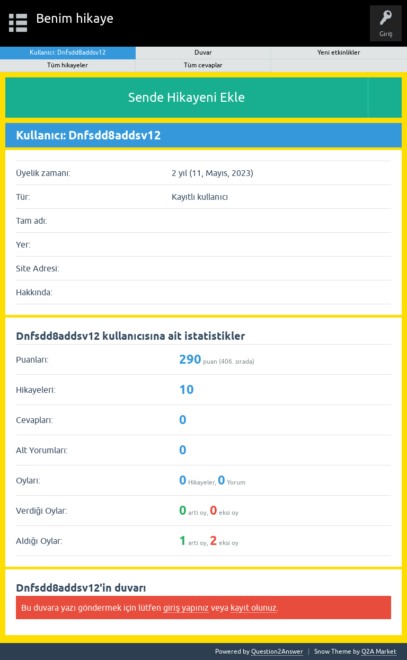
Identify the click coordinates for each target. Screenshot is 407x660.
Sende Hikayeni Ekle (186, 97)
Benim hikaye (74, 18)
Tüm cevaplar (203, 65)
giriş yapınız (186, 607)
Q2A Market (378, 651)
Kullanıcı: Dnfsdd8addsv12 (68, 52)
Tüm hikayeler (67, 65)
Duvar (203, 52)
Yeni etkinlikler (338, 52)
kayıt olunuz (253, 607)
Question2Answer (277, 651)
